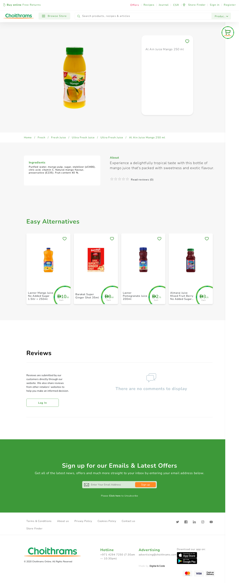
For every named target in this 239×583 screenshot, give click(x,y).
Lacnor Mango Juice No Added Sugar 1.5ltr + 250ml (40, 296)
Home (28, 137)
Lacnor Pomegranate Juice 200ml (135, 296)
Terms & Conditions (39, 521)
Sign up (145, 484)
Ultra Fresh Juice (83, 137)
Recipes (149, 5)
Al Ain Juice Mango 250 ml (147, 137)
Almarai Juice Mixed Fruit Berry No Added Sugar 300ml (181, 297)
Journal (164, 5)
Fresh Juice (58, 137)
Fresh (41, 137)
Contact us (128, 521)
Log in (42, 403)
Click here (115, 495)
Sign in (215, 5)
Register (230, 5)
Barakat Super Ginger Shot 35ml (87, 296)
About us (63, 521)
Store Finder (34, 528)
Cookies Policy (107, 521)
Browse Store (54, 16)
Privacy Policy (83, 521)
